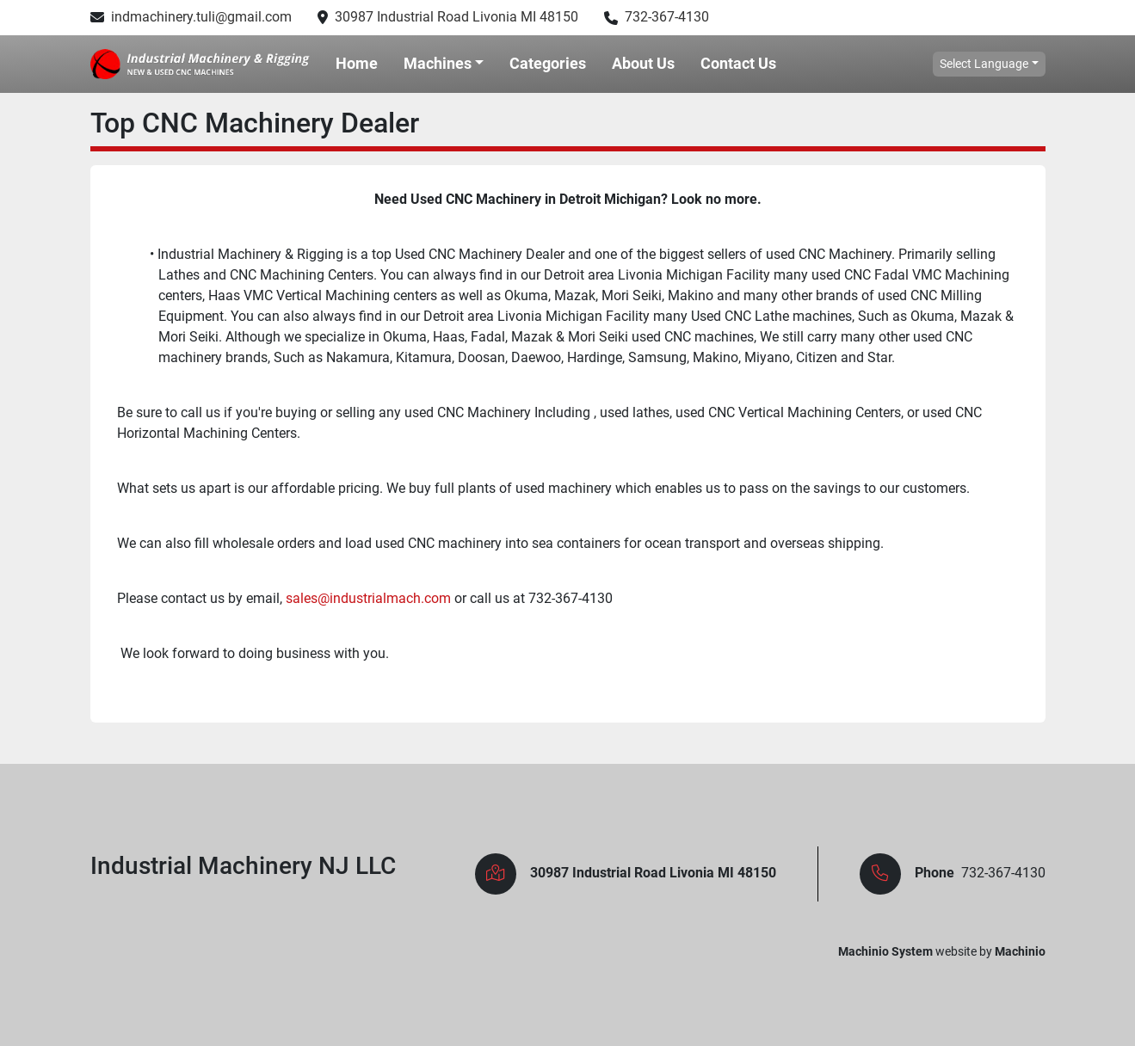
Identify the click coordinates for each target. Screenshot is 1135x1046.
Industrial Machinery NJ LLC (243, 866)
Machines (438, 63)
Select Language (984, 64)
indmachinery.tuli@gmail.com (201, 17)
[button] (444, 64)
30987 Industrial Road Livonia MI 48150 (456, 17)
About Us (643, 63)
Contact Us (738, 63)
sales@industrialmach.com (368, 598)
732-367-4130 (667, 17)
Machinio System (885, 951)
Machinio (1020, 951)
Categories (547, 63)
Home (357, 63)
